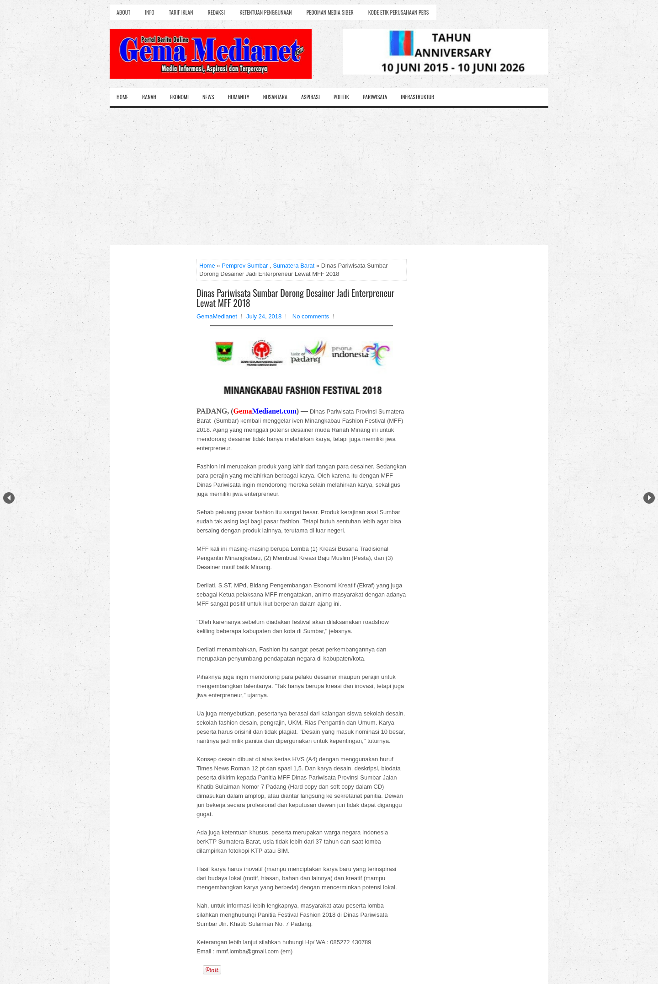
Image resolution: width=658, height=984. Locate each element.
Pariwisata (375, 97)
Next (649, 498)
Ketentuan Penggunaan (265, 12)
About (123, 12)
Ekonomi (179, 97)
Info (149, 12)
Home (122, 97)
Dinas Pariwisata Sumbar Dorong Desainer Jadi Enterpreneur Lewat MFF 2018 (295, 298)
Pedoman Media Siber (330, 12)
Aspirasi (310, 97)
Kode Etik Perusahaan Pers (398, 12)
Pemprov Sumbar (245, 265)
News (208, 97)
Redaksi (216, 12)
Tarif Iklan (181, 12)
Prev (9, 498)
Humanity (238, 97)
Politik (341, 97)
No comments (310, 316)
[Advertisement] (329, 177)
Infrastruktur (417, 97)
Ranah (149, 97)
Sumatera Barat (293, 265)
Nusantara (275, 97)
